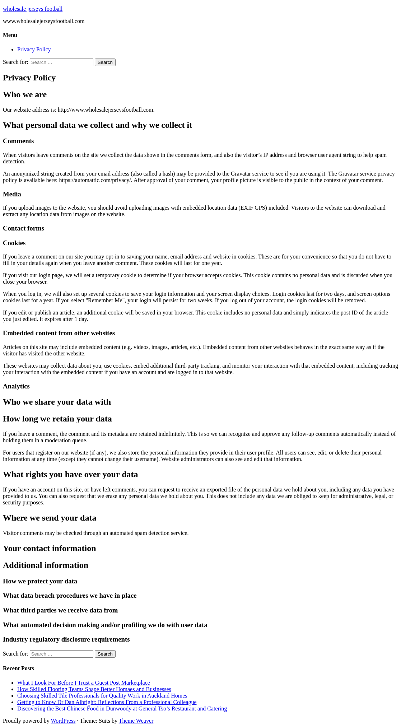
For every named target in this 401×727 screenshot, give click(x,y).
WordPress (63, 721)
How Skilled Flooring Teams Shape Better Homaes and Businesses (94, 689)
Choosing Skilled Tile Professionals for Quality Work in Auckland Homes (102, 696)
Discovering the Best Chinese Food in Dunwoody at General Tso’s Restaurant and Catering (122, 708)
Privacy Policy (34, 49)
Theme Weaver (136, 721)
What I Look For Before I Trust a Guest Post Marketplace (83, 683)
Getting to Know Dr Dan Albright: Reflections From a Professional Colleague (106, 702)
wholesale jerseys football (32, 9)
